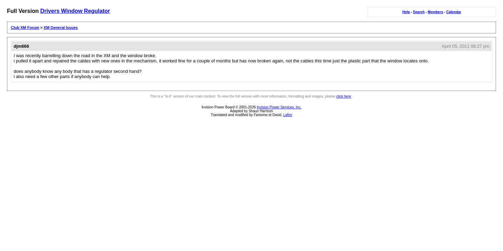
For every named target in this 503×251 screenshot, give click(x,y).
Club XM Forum (25, 27)
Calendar (453, 12)
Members (435, 12)
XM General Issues (61, 27)
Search (418, 12)
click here (343, 96)
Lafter (287, 115)
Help (406, 12)
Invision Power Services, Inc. (279, 107)
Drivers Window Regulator (75, 11)
